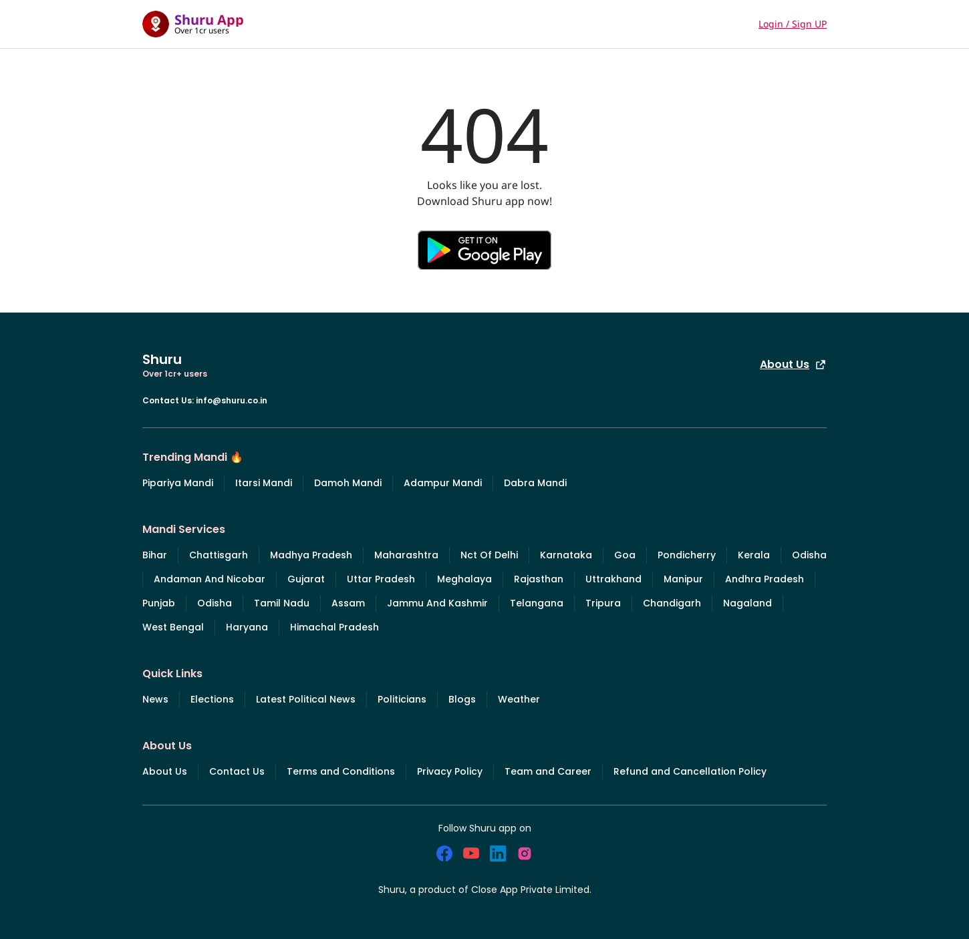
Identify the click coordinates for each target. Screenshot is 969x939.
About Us (793, 364)
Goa (625, 555)
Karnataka (566, 555)
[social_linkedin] (498, 854)
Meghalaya (464, 579)
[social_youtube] (471, 854)
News (155, 699)
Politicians (402, 699)
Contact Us (237, 771)
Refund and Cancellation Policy (690, 771)
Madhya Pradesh (311, 555)
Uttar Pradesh (381, 579)
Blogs (462, 699)
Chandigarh (672, 603)
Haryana (247, 627)
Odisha (809, 555)
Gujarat (306, 579)
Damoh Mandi (348, 483)
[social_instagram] (525, 854)
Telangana (536, 603)
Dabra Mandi (535, 483)
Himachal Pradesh (334, 627)
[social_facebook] (444, 854)
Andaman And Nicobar (209, 579)
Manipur (683, 579)
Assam (348, 603)
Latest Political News (306, 699)
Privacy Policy (449, 771)
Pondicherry (687, 555)
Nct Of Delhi (489, 555)
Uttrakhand (613, 579)
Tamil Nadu (281, 603)
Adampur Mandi (443, 483)
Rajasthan (538, 579)
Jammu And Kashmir (437, 603)
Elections (212, 699)
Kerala (754, 555)
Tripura (603, 603)
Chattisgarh (218, 555)
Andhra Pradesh (764, 579)
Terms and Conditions (341, 771)
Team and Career (548, 771)
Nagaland (747, 603)
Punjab (158, 603)
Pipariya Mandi (177, 483)
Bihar (154, 555)
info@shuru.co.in (231, 400)
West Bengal (173, 627)
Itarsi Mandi (263, 483)
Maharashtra (406, 555)
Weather (519, 699)
